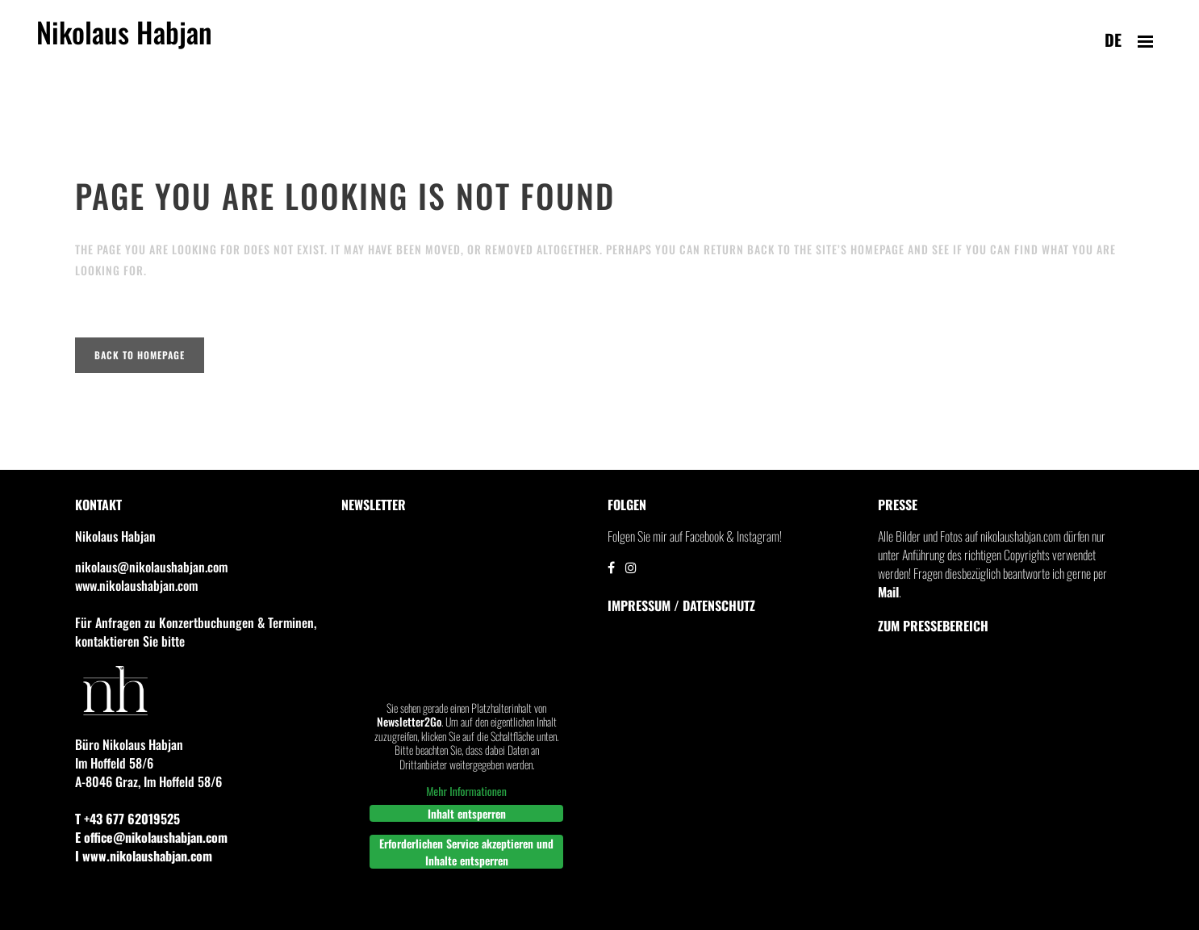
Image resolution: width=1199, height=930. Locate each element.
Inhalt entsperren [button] (467, 813)
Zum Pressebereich (933, 626)
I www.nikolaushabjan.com (143, 855)
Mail (888, 591)
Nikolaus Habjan (124, 41)
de (1113, 39)
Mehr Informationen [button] (466, 791)
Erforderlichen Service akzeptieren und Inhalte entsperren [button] (466, 852)
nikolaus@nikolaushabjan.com (151, 566)
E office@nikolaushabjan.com (151, 837)
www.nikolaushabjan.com (136, 585)
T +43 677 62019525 (127, 818)
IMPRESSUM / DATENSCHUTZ (681, 605)
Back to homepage (139, 355)
